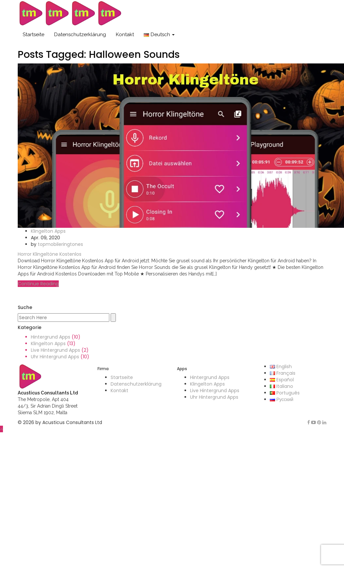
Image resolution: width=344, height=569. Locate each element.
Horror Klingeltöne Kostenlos (49, 254)
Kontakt (125, 34)
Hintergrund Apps (50, 337)
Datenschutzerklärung (80, 34)
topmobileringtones (60, 244)
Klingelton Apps (48, 231)
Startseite (33, 34)
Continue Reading (38, 283)
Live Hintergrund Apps (55, 350)
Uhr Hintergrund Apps (55, 356)
